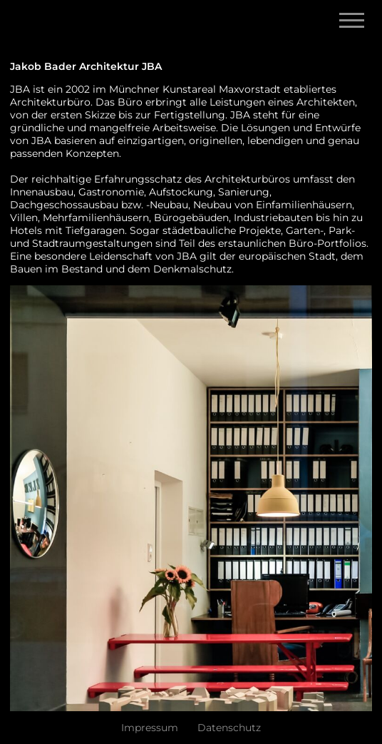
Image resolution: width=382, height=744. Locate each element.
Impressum (149, 727)
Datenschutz (229, 727)
